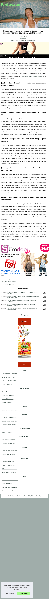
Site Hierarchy (20, 495)
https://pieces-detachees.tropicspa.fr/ (31, 76)
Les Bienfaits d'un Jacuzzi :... (9, 424)
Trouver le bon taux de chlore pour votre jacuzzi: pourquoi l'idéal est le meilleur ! (22, 309)
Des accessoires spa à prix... (9, 395)
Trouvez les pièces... (7, 402)
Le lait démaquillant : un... (8, 377)
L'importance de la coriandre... (10, 450)
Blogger (40, 495)
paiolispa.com (23, 36)
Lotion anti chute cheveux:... (9, 465)
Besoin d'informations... (8, 391)
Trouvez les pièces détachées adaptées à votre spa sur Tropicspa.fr (21, 301)
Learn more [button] (17, 589)
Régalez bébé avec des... (8, 454)
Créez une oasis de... (7, 432)
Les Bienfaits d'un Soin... (8, 461)
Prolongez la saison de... (8, 443)
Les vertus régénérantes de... (9, 380)
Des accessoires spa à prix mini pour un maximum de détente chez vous (9, 283)
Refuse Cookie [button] (10, 593)
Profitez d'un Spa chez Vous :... (10, 480)
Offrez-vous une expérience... (9, 410)
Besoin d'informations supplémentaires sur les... (23, 40)
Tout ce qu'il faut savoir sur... (9, 439)
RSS (32, 495)
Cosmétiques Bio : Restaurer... (10, 373)
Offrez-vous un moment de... (9, 469)
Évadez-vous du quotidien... (9, 472)
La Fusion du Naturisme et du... (10, 417)
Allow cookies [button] (24, 593)
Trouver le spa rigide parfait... (9, 487)
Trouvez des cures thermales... (10, 490)
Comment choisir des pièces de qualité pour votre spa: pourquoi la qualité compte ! (21, 305)
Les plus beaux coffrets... (8, 384)
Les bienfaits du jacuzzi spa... (9, 421)
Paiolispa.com (13, 495)
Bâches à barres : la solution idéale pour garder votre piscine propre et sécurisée (23, 297)
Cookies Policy (27, 495)
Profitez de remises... (7, 483)
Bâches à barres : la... (7, 399)
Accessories (23, 38)
